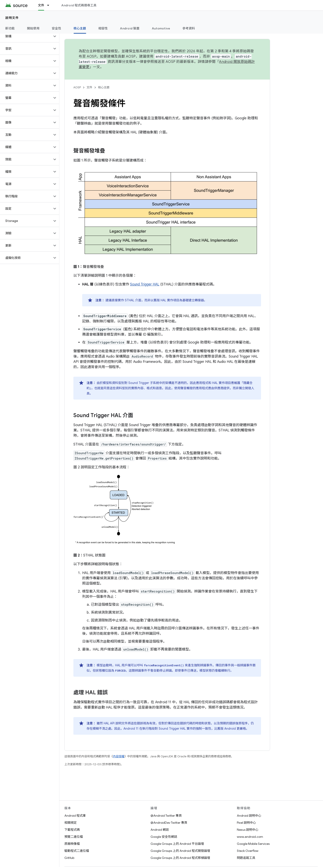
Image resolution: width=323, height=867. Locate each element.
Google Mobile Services (253, 844)
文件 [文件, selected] (41, 5)
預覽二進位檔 (73, 837)
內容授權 (118, 756)
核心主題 (103, 87)
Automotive (161, 28)
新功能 (10, 28)
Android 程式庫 (75, 816)
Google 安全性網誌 (164, 837)
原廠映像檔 (72, 844)
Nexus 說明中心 (247, 830)
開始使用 (33, 28)
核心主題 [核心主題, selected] (80, 28)
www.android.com (250, 837)
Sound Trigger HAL (144, 284)
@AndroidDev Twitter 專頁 (169, 823)
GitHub (69, 858)
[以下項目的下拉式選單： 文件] (50, 5)
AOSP (77, 87)
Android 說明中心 (249, 816)
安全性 (56, 28)
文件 (89, 87)
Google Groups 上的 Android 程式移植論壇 (180, 858)
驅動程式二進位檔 (76, 851)
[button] (26, 36)
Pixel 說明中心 (246, 823)
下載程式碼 (72, 830)
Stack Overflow (247, 851)
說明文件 (12, 18)
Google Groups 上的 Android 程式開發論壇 (180, 851)
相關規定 (70, 823)
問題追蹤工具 (246, 858)
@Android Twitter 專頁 (166, 816)
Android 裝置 (130, 28)
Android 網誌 (160, 830)
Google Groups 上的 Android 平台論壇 (177, 844)
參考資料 (188, 28)
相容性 (103, 28)
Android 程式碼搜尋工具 (78, 5)
